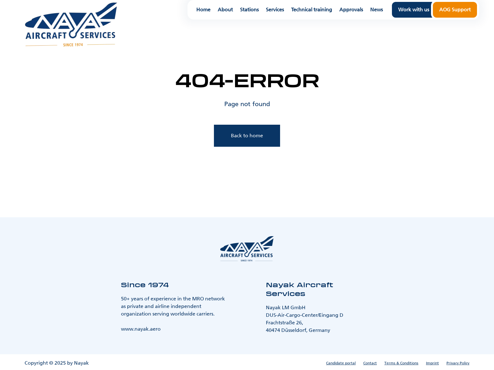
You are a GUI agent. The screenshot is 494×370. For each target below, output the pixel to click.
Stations (249, 10)
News (376, 10)
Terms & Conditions (401, 363)
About (225, 10)
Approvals (351, 10)
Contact (370, 363)
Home (203, 10)
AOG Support (455, 10)
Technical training (311, 10)
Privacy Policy (457, 363)
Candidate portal (341, 363)
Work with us (413, 10)
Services (275, 10)
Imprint (432, 363)
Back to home (247, 136)
